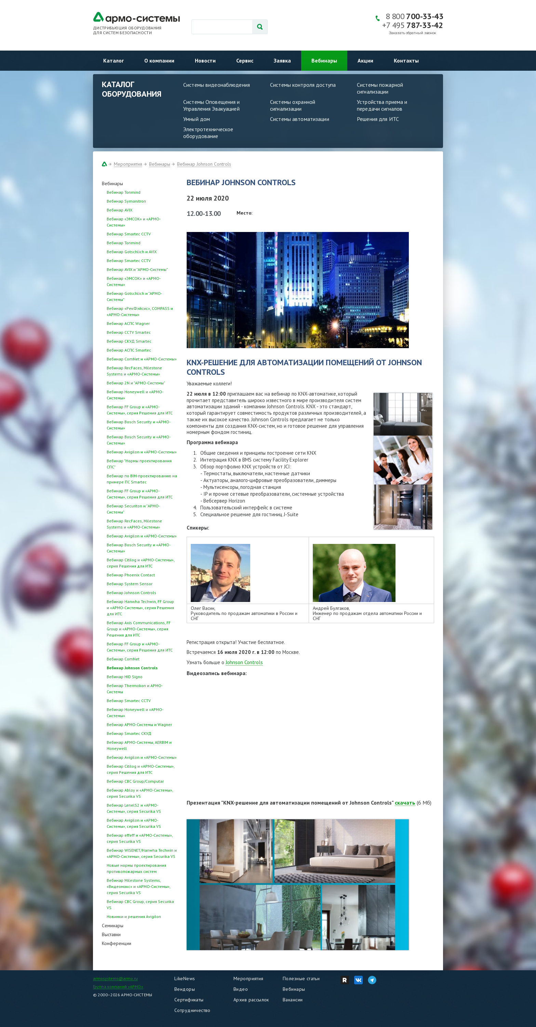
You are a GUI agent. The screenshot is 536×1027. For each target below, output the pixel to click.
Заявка (282, 60)
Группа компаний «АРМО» (118, 986)
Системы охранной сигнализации (292, 105)
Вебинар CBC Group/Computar (135, 781)
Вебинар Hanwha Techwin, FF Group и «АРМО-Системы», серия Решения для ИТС (140, 607)
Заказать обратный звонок (412, 33)
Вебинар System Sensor (129, 583)
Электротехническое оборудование (208, 132)
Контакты (406, 60)
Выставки (111, 934)
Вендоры (184, 989)
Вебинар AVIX (119, 210)
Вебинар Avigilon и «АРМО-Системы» (142, 451)
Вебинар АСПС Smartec (129, 350)
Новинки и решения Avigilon (134, 916)
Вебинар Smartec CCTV (129, 233)
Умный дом (196, 118)
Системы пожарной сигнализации (380, 88)
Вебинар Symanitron (126, 201)
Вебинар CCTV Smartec (129, 332)
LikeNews (184, 978)
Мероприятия (128, 164)
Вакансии (293, 1000)
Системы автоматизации (299, 118)
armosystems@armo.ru (115, 978)
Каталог (113, 60)
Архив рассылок (251, 1000)
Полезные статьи (301, 978)
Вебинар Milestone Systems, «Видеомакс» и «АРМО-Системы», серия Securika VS (138, 886)
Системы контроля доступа (303, 84)
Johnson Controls (244, 662)
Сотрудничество (192, 1010)
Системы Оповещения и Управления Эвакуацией (211, 105)
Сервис (244, 60)
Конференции (116, 943)
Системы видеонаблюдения (216, 84)
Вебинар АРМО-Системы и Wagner (139, 724)
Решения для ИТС (378, 118)
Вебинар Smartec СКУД (129, 733)
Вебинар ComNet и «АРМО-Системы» (142, 358)
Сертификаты (189, 1000)
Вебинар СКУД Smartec (129, 341)
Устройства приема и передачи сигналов (382, 105)
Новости (205, 60)
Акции (365, 60)
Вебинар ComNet (123, 658)
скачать (405, 802)
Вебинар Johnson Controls (204, 164)
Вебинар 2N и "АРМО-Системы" (136, 382)
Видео (240, 989)
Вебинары (324, 60)
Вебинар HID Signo (125, 676)
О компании (159, 60)
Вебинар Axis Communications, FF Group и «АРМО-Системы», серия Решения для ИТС (139, 629)
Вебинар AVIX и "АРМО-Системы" (137, 269)
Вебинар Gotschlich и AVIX (132, 251)
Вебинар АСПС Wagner (128, 323)
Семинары (112, 925)
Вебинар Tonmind (123, 192)
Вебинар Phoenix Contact (131, 574)
